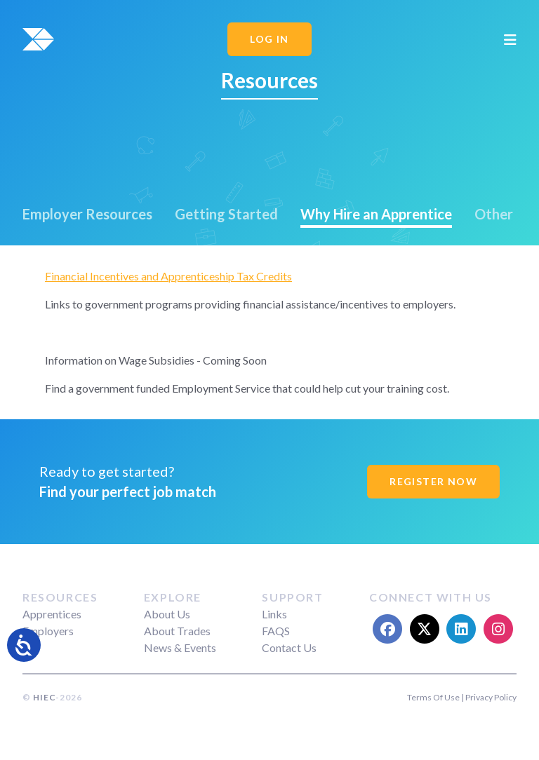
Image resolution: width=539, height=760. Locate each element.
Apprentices (51, 613)
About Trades (177, 630)
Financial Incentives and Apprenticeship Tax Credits (168, 276)
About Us (167, 613)
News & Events (180, 647)
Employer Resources (87, 213)
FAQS (276, 630)
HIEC (44, 697)
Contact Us (289, 647)
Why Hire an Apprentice (376, 213)
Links (274, 613)
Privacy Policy (491, 697)
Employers (48, 630)
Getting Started (226, 213)
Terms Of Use (433, 697)
